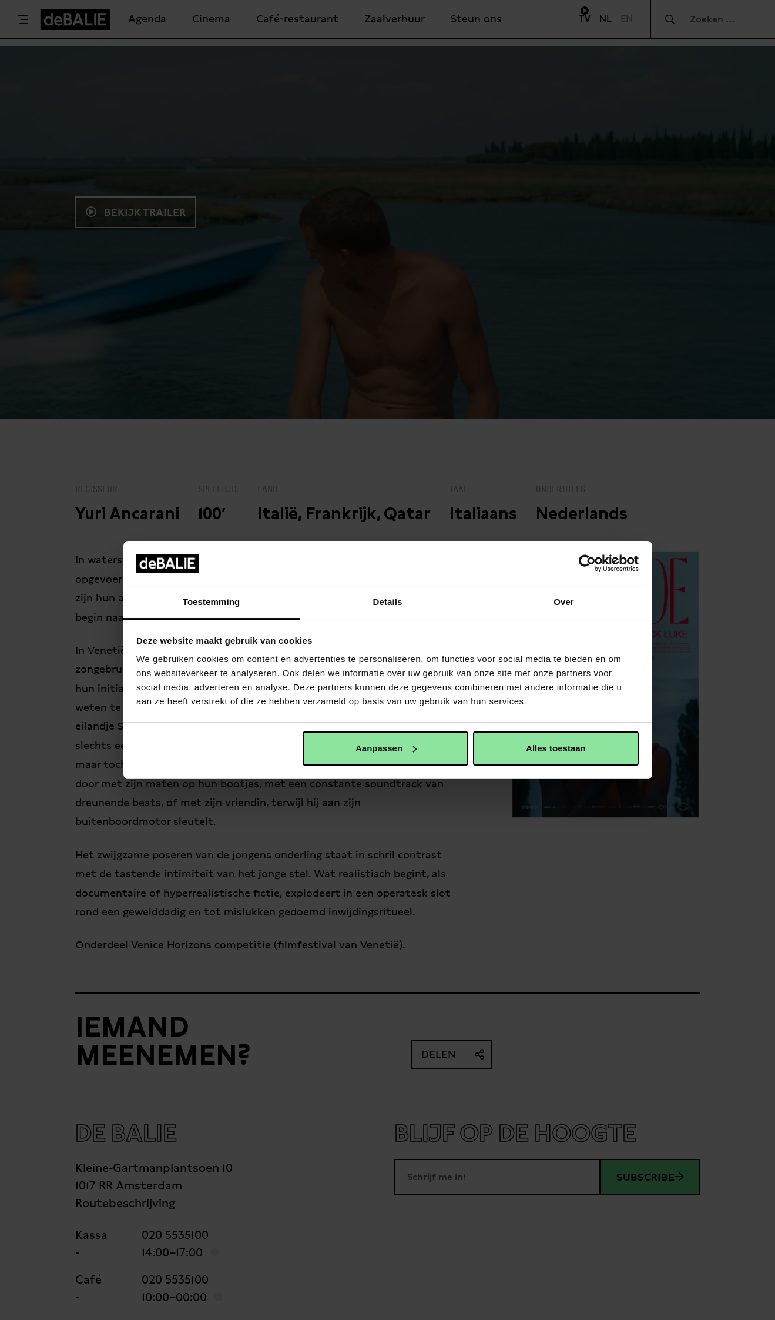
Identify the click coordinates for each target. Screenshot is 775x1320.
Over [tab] (563, 602)
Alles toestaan (556, 748)
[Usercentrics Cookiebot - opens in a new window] (587, 563)
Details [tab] (387, 602)
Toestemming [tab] (211, 602)
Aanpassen (386, 748)
